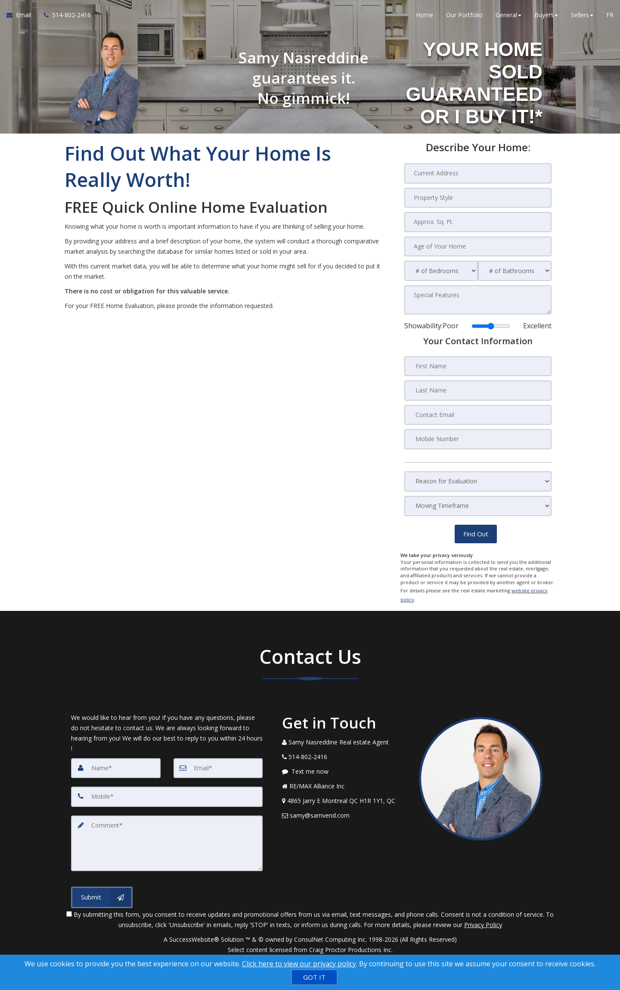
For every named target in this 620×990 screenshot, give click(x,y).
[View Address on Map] (344, 793)
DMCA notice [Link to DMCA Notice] (310, 951)
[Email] (218, 761)
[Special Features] (478, 298)
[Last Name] (478, 389)
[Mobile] (167, 789)
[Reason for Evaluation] (478, 479)
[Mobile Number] (478, 437)
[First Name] (478, 365)
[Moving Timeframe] (478, 504)
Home (424, 17)
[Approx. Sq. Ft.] (478, 221)
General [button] (508, 17)
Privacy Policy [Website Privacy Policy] (483, 916)
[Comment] (167, 835)
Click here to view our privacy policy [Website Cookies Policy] (299, 963)
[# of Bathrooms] (515, 270)
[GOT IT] (314, 977)
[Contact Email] (478, 413)
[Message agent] (344, 764)
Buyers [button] (546, 17)
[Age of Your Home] (478, 245)
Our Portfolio (464, 17)
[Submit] (102, 888)
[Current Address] (478, 173)
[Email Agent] (21, 17)
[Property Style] (478, 197)
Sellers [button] (582, 17)
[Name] (116, 761)
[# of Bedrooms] (441, 270)
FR (610, 17)
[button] (476, 532)
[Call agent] (64, 17)
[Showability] (490, 324)
